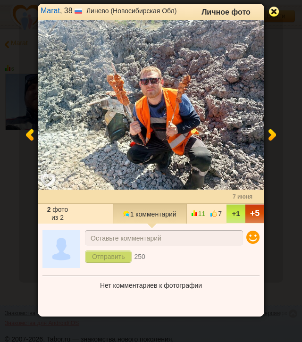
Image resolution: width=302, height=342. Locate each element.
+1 (236, 213)
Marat (50, 11)
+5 (255, 213)
